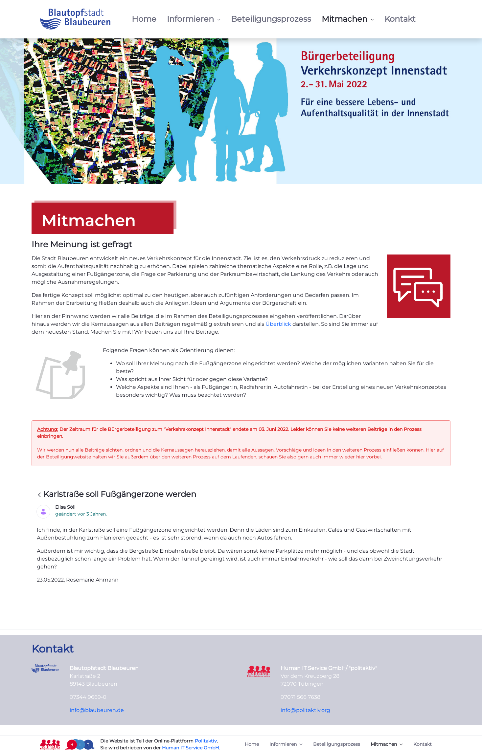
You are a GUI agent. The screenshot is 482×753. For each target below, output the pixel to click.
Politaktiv (206, 741)
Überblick (278, 324)
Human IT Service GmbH (190, 748)
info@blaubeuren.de (97, 710)
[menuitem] (144, 19)
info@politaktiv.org (305, 710)
